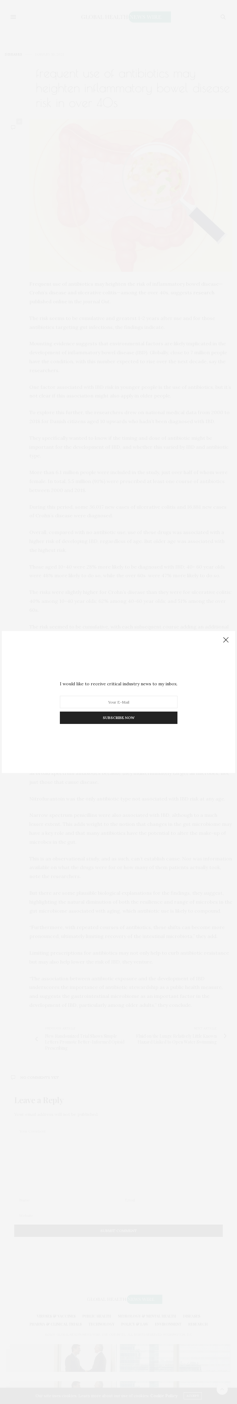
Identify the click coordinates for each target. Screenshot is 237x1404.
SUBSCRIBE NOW (119, 717)
